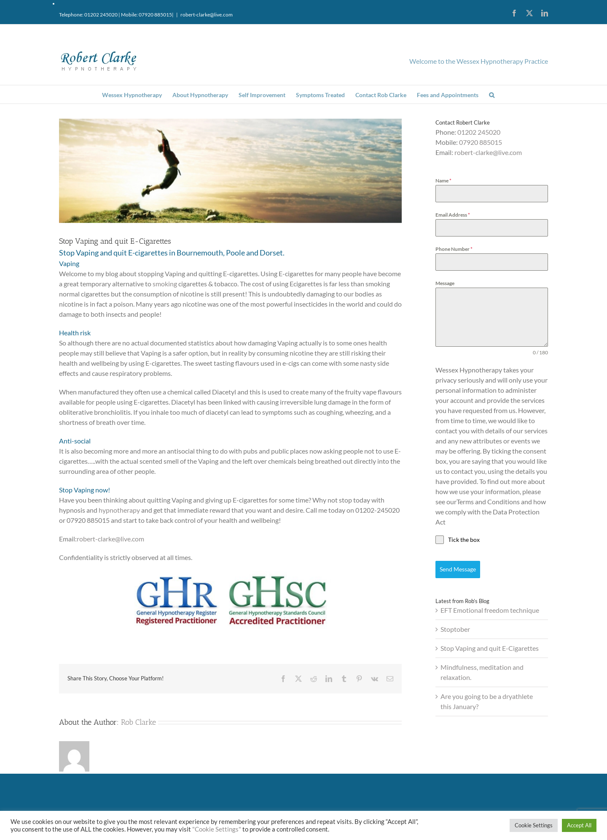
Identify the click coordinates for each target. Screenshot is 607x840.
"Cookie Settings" (216, 829)
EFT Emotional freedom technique (489, 610)
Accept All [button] (579, 825)
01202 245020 (478, 132)
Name (443, 180)
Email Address (452, 215)
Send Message (458, 569)
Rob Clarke (138, 722)
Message (444, 283)
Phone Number (454, 249)
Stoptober (455, 629)
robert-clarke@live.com (206, 14)
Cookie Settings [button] (534, 825)
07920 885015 (480, 142)
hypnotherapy (119, 510)
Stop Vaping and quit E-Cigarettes (489, 648)
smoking (165, 284)
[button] (491, 94)
